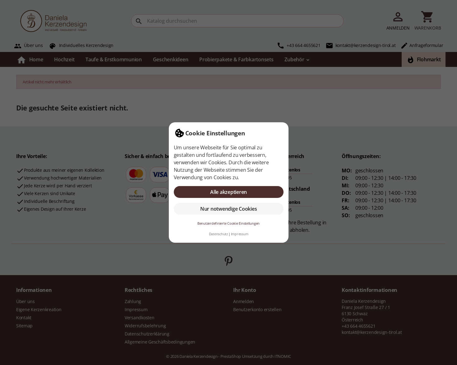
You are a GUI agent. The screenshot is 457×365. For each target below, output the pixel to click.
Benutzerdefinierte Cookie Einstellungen (228, 223)
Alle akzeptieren (228, 192)
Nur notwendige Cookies (228, 208)
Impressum (239, 234)
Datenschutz (218, 234)
